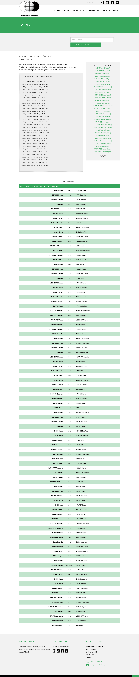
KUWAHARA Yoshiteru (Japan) (103, 101)
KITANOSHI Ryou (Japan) (103, 90)
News (116, 11)
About (65, 11)
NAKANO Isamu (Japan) (102, 117)
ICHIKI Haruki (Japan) (103, 76)
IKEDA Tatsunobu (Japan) (103, 79)
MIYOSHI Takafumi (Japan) (102, 103)
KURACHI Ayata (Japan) (102, 95)
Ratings (106, 11)
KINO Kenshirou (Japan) (102, 87)
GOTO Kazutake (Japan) (102, 66)
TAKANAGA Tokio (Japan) (103, 133)
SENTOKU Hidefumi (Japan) (103, 122)
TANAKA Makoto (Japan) (103, 138)
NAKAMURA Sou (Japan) (103, 109)
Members (94, 11)
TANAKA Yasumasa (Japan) (103, 136)
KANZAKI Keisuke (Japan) (103, 84)
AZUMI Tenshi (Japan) (103, 63)
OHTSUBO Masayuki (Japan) (103, 119)
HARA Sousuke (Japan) (102, 71)
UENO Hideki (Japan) (102, 141)
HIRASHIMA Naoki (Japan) (103, 74)
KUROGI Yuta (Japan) (103, 98)
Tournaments (79, 11)
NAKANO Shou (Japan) (103, 111)
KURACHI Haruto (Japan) (103, 92)
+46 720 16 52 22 (94, 656)
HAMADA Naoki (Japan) (102, 68)
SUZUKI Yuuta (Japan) (103, 130)
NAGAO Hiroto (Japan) (103, 106)
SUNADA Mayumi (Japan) (103, 128)
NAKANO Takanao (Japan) (103, 114)
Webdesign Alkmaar (27, 673)
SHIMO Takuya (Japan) (103, 125)
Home (57, 11)
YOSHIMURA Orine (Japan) (102, 146)
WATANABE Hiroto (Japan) (102, 144)
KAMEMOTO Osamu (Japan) (103, 82)
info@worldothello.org (95, 660)
